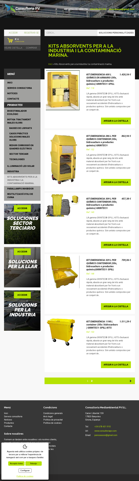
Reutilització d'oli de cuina (20, 196)
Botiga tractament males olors (19, 121)
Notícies (12, 93)
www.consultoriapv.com (105, 431)
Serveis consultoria (19, 88)
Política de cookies (52, 423)
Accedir (13, 32)
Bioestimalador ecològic (17, 112)
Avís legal (48, 416)
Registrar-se (31, 32)
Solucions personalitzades (116, 32)
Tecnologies (17, 159)
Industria (13, 171)
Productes (9, 423)
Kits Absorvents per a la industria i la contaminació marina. (22, 180)
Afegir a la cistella (116, 121)
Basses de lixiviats (20, 128)
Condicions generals (53, 413)
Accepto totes (16, 463)
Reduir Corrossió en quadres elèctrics (21, 147)
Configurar (25, 470)
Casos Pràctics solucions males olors (19, 136)
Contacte (13, 99)
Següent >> (130, 381)
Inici (50, 64)
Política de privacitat (53, 419)
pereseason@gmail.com (121, 9)
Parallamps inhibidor (20, 188)
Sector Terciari (18, 154)
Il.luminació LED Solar (20, 166)
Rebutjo (33, 463)
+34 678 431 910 (98, 9)
